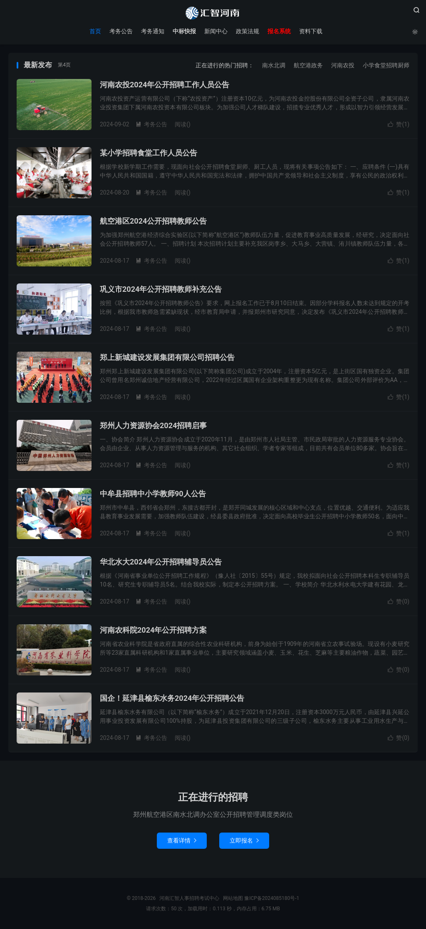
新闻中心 (216, 31)
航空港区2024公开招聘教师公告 (153, 221)
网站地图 (233, 898)
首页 (95, 31)
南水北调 (273, 65)
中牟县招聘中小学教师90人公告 (153, 493)
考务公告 (121, 31)
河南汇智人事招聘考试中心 (213, 13)
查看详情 (181, 840)
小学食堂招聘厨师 (386, 65)
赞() (398, 124)
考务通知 (152, 31)
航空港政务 (308, 65)
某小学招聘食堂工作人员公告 (148, 152)
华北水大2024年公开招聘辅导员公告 (161, 561)
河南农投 (342, 65)
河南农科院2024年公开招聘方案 (153, 630)
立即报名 (244, 840)
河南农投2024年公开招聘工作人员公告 (164, 84)
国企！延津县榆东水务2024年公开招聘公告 (172, 698)
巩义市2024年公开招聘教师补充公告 (161, 289)
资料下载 (310, 31)
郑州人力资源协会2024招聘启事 (153, 425)
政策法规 (247, 31)
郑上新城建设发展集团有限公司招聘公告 (167, 357)
